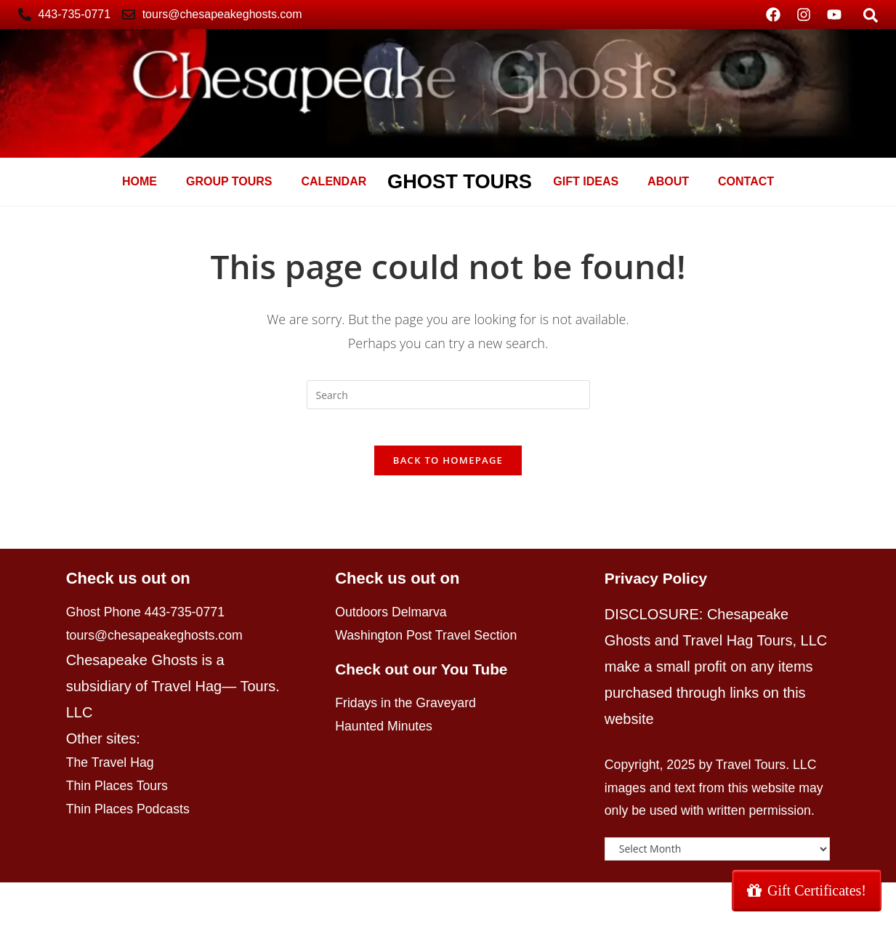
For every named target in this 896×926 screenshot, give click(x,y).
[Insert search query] (448, 394)
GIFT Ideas (585, 181)
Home (139, 181)
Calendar (334, 181)
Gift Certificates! (806, 890)
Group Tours (229, 181)
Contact (746, 181)
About (668, 181)
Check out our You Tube (426, 684)
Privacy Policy (659, 586)
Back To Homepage (448, 468)
